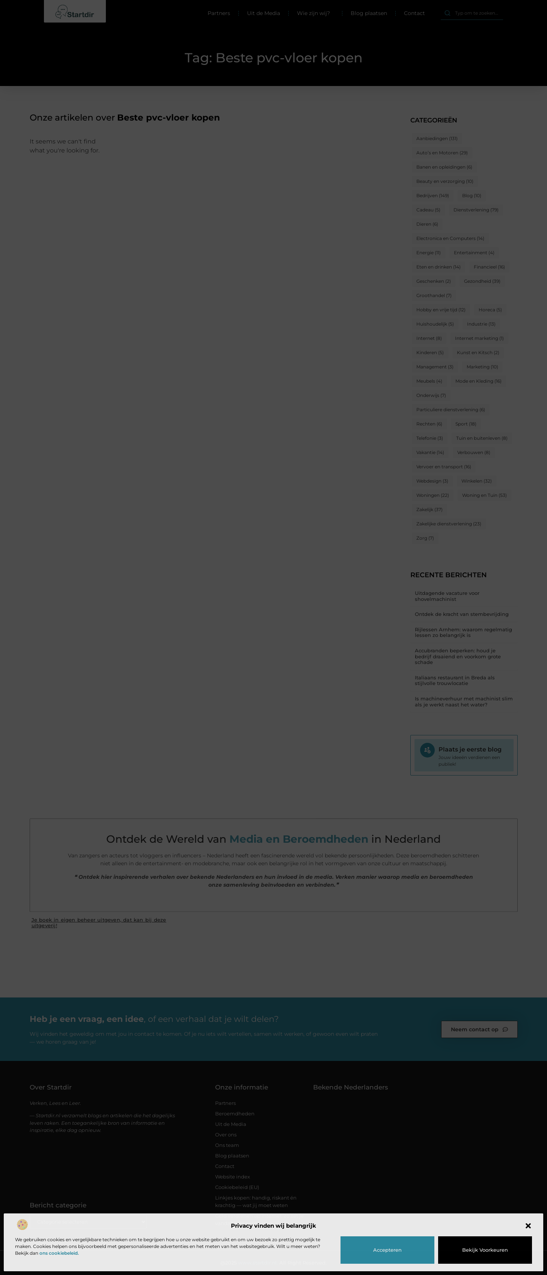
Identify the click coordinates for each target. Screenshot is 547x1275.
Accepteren (387, 1250)
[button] (528, 1226)
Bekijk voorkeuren (485, 1250)
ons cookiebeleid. (59, 1253)
